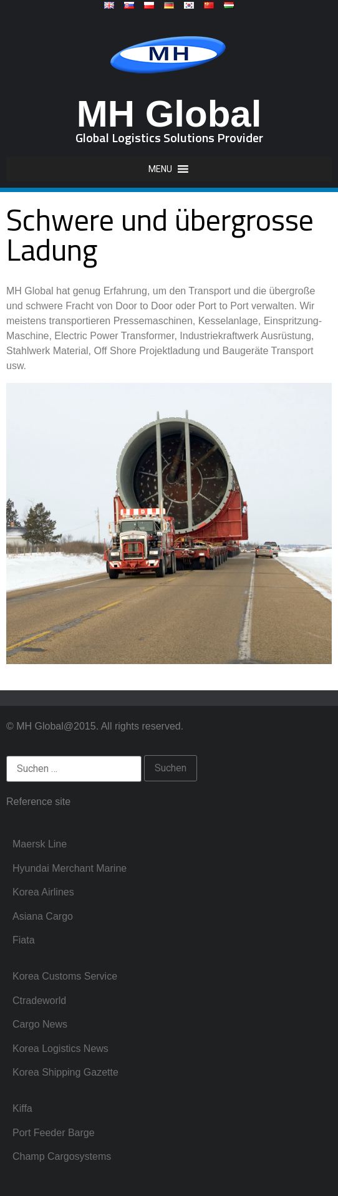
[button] (160, 169)
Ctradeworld (39, 1000)
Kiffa (22, 1108)
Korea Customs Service (64, 976)
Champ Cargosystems (61, 1156)
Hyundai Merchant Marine (69, 868)
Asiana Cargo (42, 916)
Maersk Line (39, 844)
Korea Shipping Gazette (65, 1072)
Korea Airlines (43, 892)
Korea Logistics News (60, 1048)
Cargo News (39, 1024)
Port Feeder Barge (53, 1132)
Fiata (23, 940)
